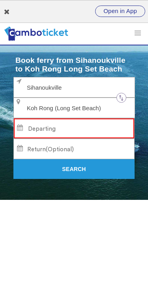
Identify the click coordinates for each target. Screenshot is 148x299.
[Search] (74, 169)
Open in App (120, 11)
